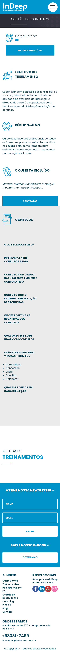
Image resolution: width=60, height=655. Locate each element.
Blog (5, 608)
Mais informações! (30, 50)
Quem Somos (10, 580)
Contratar (30, 201)
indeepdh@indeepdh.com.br (19, 640)
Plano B (6, 604)
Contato (7, 611)
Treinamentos (10, 584)
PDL (4, 591)
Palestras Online (12, 587)
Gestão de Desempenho (10, 596)
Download (30, 557)
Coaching (8, 601)
